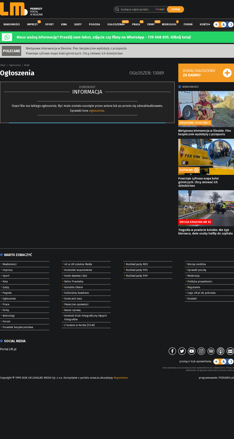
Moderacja (193, 275)
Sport (49, 24)
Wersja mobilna (196, 264)
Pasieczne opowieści (76, 304)
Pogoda (94, 24)
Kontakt (192, 298)
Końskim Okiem (73, 287)
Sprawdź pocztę (196, 270)
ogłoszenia (96, 110)
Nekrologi (169, 24)
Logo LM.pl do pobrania (201, 292)
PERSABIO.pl (226, 377)
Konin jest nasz (73, 298)
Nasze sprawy (72, 310)
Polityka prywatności (199, 281)
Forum (188, 24)
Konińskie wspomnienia (78, 270)
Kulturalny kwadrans (76, 292)
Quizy (78, 24)
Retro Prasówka (73, 281)
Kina (64, 24)
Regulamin (193, 287)
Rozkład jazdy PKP (137, 275)
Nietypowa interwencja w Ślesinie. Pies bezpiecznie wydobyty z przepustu (76, 48)
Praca (136, 24)
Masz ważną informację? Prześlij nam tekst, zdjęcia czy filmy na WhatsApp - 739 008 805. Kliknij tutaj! (104, 37)
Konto (204, 24)
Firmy (151, 24)
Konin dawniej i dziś (75, 275)
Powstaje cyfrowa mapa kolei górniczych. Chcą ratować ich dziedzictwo (74, 53)
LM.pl (2, 65)
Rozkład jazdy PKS (137, 270)
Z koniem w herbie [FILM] (79, 325)
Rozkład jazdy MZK (137, 264)
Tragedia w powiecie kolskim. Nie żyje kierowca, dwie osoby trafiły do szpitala (205, 231)
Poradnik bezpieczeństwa (18, 327)
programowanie (208, 377)
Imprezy (32, 24)
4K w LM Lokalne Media (78, 264)
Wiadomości (12, 24)
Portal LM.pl (8, 349)
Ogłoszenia (115, 24)
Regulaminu (121, 377)
